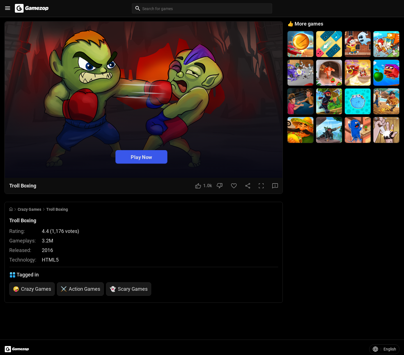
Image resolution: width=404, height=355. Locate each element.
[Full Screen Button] (261, 185)
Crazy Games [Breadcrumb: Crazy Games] (29, 209)
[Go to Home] (11, 209)
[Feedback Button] (275, 185)
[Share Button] (247, 185)
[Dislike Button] (219, 185)
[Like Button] (203, 186)
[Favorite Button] (234, 185)
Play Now (141, 157)
